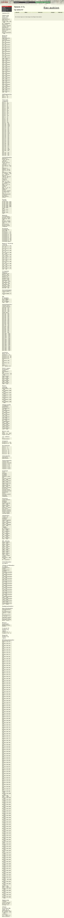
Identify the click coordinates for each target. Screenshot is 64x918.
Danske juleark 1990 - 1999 (6, 552)
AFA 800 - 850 (5, 326)
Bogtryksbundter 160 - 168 (6, 81)
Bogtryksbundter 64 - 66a (6, 50)
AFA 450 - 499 (5, 319)
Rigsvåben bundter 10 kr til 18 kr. (6, 618)
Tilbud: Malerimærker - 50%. (6, 371)
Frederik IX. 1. (6, 632)
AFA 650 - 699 (5, 323)
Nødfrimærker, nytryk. (5, 197)
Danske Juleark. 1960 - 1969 (6, 545)
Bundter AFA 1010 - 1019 (5, 796)
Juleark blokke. (6, 555)
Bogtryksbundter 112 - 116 (6, 63)
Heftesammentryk (6, 910)
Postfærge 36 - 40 (6, 237)
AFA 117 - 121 (5, 128)
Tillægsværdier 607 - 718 (6, 413)
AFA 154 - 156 (5, 141)
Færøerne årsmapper (4, 501)
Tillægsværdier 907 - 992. (6, 420)
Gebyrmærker (5, 457)
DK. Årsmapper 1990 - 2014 (5, 302)
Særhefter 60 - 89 (6, 357)
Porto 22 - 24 (5, 452)
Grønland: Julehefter (5, 496)
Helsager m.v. (5, 904)
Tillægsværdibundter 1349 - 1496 (7, 601)
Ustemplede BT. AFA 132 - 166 (6, 283)
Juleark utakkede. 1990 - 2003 (6, 523)
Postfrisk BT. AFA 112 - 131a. (6, 255)
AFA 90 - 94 (5, 120)
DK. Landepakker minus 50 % (6, 24)
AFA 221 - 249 (5, 311)
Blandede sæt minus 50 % (5, 27)
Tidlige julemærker (5, 527)
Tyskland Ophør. (6, 513)
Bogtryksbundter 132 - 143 (6, 72)
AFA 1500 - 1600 (6, 348)
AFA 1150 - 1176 (6, 337)
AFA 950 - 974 (5, 331)
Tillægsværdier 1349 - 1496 (6, 429)
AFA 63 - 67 (5, 114)
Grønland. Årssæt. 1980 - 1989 (6, 481)
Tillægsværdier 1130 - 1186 (6, 424)
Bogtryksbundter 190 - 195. (6, 89)
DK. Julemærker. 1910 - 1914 (6, 532)
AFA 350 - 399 (5, 316)
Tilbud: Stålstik (6, 25)
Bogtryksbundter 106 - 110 (6, 61)
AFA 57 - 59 (5, 111)
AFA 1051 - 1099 (6, 335)
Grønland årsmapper (4, 474)
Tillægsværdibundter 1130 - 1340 (7, 599)
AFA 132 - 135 (5, 134)
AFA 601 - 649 (5, 322)
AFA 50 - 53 (5, 109)
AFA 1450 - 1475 (6, 345)
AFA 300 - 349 (5, 315)
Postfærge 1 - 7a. (6, 232)
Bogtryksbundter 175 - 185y (6, 85)
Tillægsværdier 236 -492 (6, 409)
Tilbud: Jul (5, 516)
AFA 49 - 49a (5, 108)
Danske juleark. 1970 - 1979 (6, 547)
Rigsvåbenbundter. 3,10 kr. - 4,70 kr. (6, 612)
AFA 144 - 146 (5, 137)
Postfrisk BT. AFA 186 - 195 (6, 269)
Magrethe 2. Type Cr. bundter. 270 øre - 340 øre (6, 173)
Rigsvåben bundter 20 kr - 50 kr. (6, 620)
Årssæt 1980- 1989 (6, 205)
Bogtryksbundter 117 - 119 (6, 65)
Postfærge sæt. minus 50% (6, 230)
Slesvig (4, 31)
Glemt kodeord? (47, 2)
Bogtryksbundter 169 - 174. (6, 83)
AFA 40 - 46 (5, 106)
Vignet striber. (6, 434)
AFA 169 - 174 (5, 146)
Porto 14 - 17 (5, 450)
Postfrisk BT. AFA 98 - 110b (6, 253)
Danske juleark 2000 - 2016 (6, 554)
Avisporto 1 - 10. (6, 442)
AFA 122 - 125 (5, 129)
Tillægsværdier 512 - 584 (6, 411)
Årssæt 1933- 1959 (6, 203)
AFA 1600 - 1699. (6, 349)
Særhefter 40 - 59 (6, 356)
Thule (3, 472)
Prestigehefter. (6, 216)
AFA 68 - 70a (5, 115)
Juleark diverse (6, 902)
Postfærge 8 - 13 (6, 233)
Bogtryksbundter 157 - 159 (6, 78)
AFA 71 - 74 (5, 116)
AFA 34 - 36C (5, 103)
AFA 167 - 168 (5, 144)
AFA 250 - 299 (5, 313)
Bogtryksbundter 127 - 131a (6, 70)
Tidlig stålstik (6, 306)
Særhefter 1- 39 (6, 354)
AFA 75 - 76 (5, 117)
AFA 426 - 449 (5, 318)
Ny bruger (41, 2)
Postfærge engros (6, 241)
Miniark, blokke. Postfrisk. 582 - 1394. (6, 218)
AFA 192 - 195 (5, 155)
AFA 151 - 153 (5, 140)
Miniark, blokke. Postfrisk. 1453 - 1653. (6, 222)
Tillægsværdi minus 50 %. (5, 406)
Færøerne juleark (6, 509)
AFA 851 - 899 (5, 328)
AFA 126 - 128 (5, 130)
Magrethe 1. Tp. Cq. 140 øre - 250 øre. (6, 166)
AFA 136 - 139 (5, 135)
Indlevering (5, 10)
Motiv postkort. (6, 916)
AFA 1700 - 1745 (6, 350)
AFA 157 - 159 (5, 142)
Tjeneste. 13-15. (6, 467)
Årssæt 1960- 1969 (6, 201)
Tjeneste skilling (6, 462)
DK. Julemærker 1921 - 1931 (6, 538)
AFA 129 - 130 (5, 131)
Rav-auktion (51, 7)
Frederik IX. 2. (6, 633)
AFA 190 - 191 (5, 154)
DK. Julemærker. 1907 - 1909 (6, 534)
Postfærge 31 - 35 (6, 236)
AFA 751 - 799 (5, 325)
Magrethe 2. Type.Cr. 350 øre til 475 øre (6, 176)
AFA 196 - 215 (5, 308)
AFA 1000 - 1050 (6, 333)
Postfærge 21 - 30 (6, 235)
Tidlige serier (6, 305)
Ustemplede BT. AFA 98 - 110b (6, 279)
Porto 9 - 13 (5, 449)
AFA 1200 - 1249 (6, 339)
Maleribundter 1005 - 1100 (5, 377)
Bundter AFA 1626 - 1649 (5, 887)
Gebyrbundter (5, 458)
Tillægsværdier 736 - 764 (6, 415)
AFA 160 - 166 (5, 143)
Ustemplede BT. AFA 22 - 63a (6, 274)
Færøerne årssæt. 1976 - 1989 (6, 504)
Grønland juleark (6, 494)
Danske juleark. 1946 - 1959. (6, 543)
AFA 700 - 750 (5, 324)
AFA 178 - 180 (5, 148)
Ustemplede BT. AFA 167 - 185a (6, 285)
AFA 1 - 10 (5, 95)
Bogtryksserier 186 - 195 (6, 92)
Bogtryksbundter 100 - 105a (6, 59)
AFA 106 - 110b (6, 126)
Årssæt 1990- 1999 (6, 206)
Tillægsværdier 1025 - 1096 (6, 422)
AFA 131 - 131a (6, 133)
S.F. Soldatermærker (6, 438)
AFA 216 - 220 (5, 310)
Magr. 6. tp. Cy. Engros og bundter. (6, 188)
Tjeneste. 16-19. (6, 468)
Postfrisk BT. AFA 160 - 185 (6, 266)
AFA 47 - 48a (5, 107)
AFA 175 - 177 (5, 147)
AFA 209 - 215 (5, 309)
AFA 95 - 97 (5, 121)
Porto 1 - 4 (5, 446)
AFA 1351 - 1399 (6, 343)
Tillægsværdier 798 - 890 (6, 418)
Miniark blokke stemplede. (6, 226)
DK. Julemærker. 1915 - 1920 (6, 536)
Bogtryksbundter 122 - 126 (6, 67)
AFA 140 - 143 (5, 136)
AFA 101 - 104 (5, 123)
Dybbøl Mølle (5, 312)
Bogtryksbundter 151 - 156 (6, 76)
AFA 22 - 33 (5, 102)
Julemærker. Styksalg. (5, 519)
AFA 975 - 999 (5, 332)
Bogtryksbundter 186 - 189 (6, 87)
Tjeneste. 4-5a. (6, 464)
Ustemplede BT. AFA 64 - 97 (6, 276)
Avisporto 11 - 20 (6, 443)
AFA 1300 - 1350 (6, 342)
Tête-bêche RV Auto (6, 433)
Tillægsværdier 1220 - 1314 (6, 426)
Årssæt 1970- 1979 (6, 204)
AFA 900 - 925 (5, 329)
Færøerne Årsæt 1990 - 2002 (6, 506)
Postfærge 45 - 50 (6, 240)
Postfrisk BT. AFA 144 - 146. (6, 260)
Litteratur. (5, 914)
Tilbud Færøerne (6, 499)
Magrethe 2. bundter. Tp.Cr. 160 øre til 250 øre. (6, 170)
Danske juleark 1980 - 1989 (6, 549)
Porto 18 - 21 (5, 451)
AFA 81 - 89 (5, 118)
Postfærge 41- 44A (6, 239)
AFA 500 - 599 (5, 320)
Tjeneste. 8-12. (6, 466)
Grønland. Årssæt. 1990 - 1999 (6, 484)
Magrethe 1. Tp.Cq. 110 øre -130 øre (6, 162)
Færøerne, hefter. (6, 507)
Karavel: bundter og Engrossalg (6, 191)
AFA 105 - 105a (6, 124)
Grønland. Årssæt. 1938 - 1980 (6, 479)
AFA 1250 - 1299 (6, 340)
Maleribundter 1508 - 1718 (5, 383)
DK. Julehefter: (6, 559)
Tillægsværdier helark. (6, 568)
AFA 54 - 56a (5, 110)
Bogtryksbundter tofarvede (6, 39)
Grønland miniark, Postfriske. (6, 488)
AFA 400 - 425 (5, 317)
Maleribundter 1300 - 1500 (5, 381)
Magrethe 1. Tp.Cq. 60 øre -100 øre (5, 159)
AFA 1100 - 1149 (6, 336)
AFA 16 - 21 (5, 97)
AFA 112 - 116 (5, 127)
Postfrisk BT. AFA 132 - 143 (6, 258)
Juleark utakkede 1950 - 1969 (6, 521)
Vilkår (3, 7)
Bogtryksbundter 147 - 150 (6, 74)
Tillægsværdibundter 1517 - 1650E (7, 604)
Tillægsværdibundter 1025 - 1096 (7, 597)
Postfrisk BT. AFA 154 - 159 (6, 264)
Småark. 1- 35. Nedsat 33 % (6, 366)
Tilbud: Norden (6, 512)
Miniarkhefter (5, 224)
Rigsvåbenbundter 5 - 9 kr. (6, 616)
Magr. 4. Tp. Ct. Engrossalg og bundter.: (6, 182)
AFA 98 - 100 (5, 122)
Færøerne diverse (6, 511)
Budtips (4, 11)
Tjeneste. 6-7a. (6, 465)
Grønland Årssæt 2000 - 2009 (6, 486)
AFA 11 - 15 (5, 96)
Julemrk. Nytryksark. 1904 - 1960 (6, 557)
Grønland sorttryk (6, 490)
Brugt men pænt (6, 903)
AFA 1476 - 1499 (6, 346)
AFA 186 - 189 (5, 152)
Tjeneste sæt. (5, 461)
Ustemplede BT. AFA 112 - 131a (6, 281)
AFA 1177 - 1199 (6, 338)
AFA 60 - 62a (5, 113)
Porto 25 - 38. (6, 453)
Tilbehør (4, 901)
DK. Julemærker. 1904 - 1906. (6, 530)
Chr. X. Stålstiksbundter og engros (6, 194)
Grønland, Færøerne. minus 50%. (6, 476)
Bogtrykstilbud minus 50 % (6, 20)
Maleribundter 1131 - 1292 (5, 379)
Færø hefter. (5, 508)
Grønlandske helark (5, 493)
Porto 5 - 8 (5, 447)
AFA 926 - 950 (5, 330)
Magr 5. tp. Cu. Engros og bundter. (6, 185)
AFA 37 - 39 (5, 104)
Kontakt (4, 8)
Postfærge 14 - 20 (6, 234)
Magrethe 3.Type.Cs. (5, 179)
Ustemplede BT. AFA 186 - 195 (6, 287)
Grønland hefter (6, 489)
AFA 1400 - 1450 (6, 344)
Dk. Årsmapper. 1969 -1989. (6, 300)
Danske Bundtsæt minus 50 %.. (6, 30)
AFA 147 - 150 (5, 138)
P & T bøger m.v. (6, 915)
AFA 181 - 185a (6, 149)
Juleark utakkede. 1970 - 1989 (6, 525)
